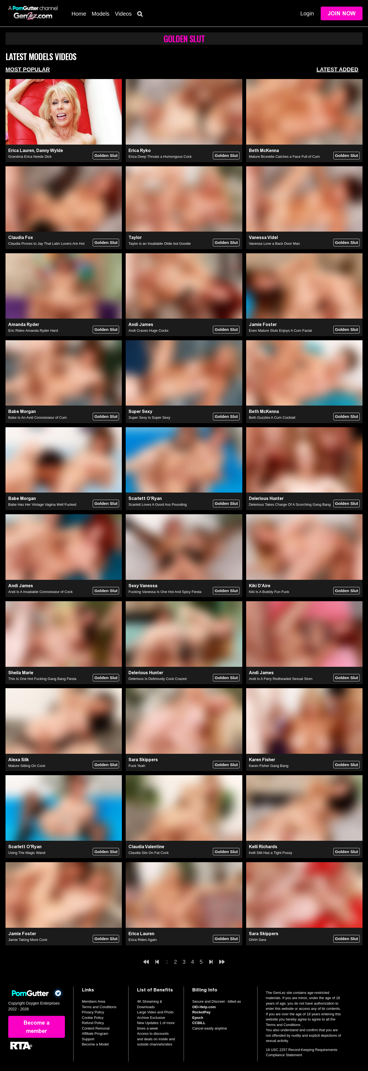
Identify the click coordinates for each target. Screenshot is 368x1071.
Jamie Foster (263, 324)
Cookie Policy (93, 1018)
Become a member (37, 1026)
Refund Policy (93, 1023)
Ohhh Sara (257, 940)
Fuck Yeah (136, 766)
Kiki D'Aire (259, 585)
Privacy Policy (93, 1012)
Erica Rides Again (142, 940)
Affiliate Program (95, 1033)
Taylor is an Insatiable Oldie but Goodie (159, 243)
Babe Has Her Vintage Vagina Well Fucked (42, 504)
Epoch (197, 1018)
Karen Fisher (262, 759)
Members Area (93, 1001)
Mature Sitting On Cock (26, 766)
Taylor (135, 237)
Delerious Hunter (266, 498)
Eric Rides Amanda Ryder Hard (33, 330)
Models (100, 14)
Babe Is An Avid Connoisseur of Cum (37, 417)
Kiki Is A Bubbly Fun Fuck (269, 592)
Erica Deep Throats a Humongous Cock (160, 156)
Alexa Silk (18, 759)
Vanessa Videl (263, 237)
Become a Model (95, 1044)
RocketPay (201, 1012)
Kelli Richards (263, 846)
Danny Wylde (49, 150)
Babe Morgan (22, 411)
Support (88, 1039)
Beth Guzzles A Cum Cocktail (272, 417)
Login (307, 13)
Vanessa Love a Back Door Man (274, 243)
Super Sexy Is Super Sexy (149, 417)
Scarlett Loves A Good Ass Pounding (157, 504)
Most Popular (28, 69)
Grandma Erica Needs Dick (30, 156)
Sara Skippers (143, 759)
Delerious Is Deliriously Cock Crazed (157, 679)
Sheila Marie (20, 672)
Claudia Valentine (146, 846)
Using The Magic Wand (26, 853)
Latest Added (337, 69)
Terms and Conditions (99, 1007)
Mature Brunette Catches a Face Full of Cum (284, 156)
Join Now (342, 13)
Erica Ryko (139, 150)
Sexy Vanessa (142, 585)
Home (79, 14)
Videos (123, 14)
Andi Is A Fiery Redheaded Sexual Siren (280, 679)
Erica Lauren (21, 150)
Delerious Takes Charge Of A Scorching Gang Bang (290, 504)
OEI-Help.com (204, 1007)
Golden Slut (105, 155)
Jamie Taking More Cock (27, 940)
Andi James (140, 324)
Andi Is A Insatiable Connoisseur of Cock (40, 592)
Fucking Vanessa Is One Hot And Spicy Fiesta (164, 592)
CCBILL (198, 1023)
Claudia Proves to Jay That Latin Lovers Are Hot (46, 243)
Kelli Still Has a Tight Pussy (270, 853)
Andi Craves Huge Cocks (148, 330)
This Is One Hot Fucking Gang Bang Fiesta (42, 679)
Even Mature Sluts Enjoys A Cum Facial (280, 330)
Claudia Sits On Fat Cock (148, 853)
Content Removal (95, 1028)
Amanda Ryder (23, 324)
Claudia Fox (20, 237)
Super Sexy (140, 411)
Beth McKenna (264, 150)
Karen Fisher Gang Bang (269, 766)
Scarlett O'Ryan (145, 498)
